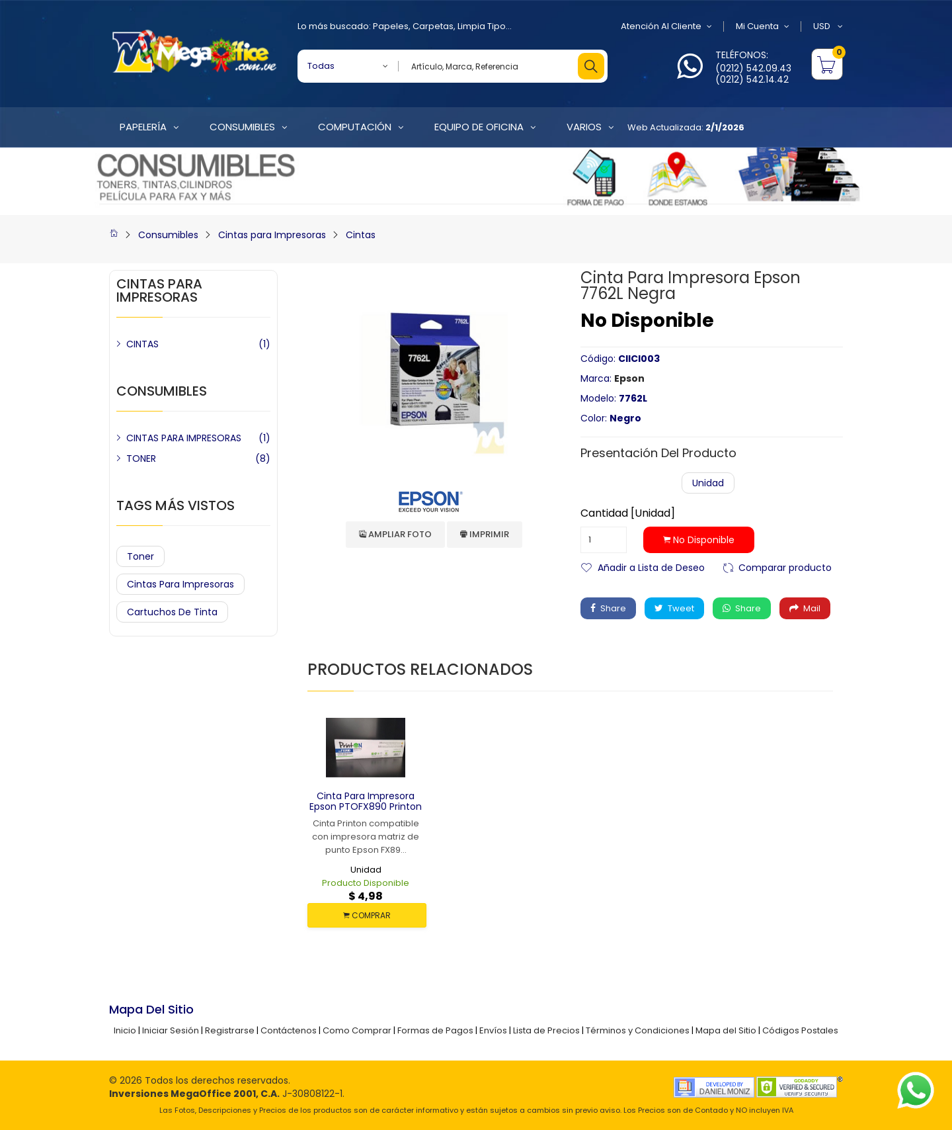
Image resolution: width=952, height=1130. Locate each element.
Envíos (493, 1030)
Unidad (708, 483)
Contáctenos (288, 1030)
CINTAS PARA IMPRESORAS (183, 438)
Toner (140, 556)
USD (828, 26)
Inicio (125, 1030)
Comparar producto (785, 566)
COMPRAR (367, 915)
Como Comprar (357, 1030)
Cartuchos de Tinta (172, 612)
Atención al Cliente (666, 26)
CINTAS (142, 344)
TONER (141, 458)
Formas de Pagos (435, 1030)
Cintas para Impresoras (272, 234)
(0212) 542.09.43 (753, 68)
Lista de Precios (546, 1030)
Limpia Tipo (481, 26)
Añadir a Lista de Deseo (651, 566)
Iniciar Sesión (170, 1030)
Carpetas (433, 26)
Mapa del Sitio (725, 1030)
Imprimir (484, 534)
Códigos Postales (800, 1030)
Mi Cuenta (762, 26)
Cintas (361, 234)
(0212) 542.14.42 (752, 79)
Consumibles (168, 234)
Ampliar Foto (395, 534)
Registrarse (230, 1030)
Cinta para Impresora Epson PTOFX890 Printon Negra (365, 807)
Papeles (391, 26)
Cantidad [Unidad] (627, 513)
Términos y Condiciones (638, 1030)
